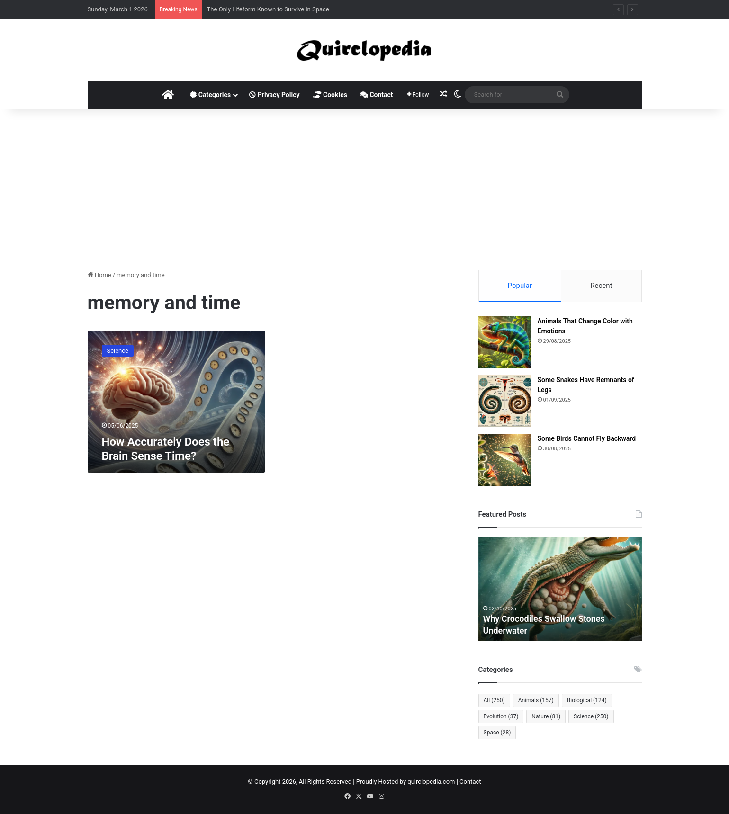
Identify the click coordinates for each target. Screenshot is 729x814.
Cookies (330, 94)
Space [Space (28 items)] (497, 732)
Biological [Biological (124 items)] (587, 700)
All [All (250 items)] (494, 700)
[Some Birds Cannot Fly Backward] (504, 460)
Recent (601, 285)
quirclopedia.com (431, 781)
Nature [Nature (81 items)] (545, 716)
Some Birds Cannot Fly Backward (587, 438)
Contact (376, 94)
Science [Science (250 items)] (591, 716)
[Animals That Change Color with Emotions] (504, 342)
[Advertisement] (365, 189)
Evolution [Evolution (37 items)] (501, 716)
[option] (560, 589)
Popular (520, 285)
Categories (210, 94)
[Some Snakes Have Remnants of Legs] (504, 401)
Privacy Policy (274, 94)
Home (99, 274)
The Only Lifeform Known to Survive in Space (268, 9)
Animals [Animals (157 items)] (536, 700)
